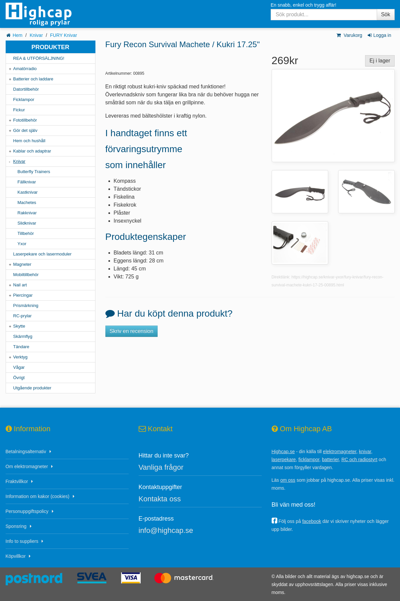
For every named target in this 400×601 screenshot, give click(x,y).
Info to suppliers (22, 541)
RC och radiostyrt (359, 459)
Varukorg (349, 35)
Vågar (19, 367)
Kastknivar (28, 192)
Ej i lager (379, 60)
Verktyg (20, 356)
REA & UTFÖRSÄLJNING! (39, 58)
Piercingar (23, 295)
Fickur (19, 109)
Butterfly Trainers (34, 171)
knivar (365, 451)
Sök (385, 14)
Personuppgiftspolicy (27, 511)
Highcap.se (283, 451)
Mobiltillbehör (26, 274)
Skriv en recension (132, 331)
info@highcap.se (166, 530)
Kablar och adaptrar (32, 151)
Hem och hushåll (29, 140)
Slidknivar (27, 223)
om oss (287, 480)
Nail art (20, 284)
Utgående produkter (32, 387)
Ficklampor (24, 99)
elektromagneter (339, 451)
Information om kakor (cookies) (37, 496)
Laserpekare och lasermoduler (42, 253)
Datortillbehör (26, 89)
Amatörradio (25, 68)
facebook (311, 521)
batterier (330, 459)
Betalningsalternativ (26, 451)
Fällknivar (27, 181)
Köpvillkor (16, 556)
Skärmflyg (23, 336)
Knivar (36, 35)
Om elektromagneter (27, 466)
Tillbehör (26, 233)
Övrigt (19, 377)
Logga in (379, 35)
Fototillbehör (25, 120)
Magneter (22, 264)
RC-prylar (22, 315)
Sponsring (16, 526)
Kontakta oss (160, 499)
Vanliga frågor (161, 467)
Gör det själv (25, 130)
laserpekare (284, 459)
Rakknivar (27, 212)
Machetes (27, 202)
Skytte (19, 326)
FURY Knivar (63, 35)
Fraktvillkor (17, 481)
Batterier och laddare (33, 78)
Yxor (22, 243)
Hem (18, 35)
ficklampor (308, 459)
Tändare (21, 346)
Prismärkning (26, 305)
